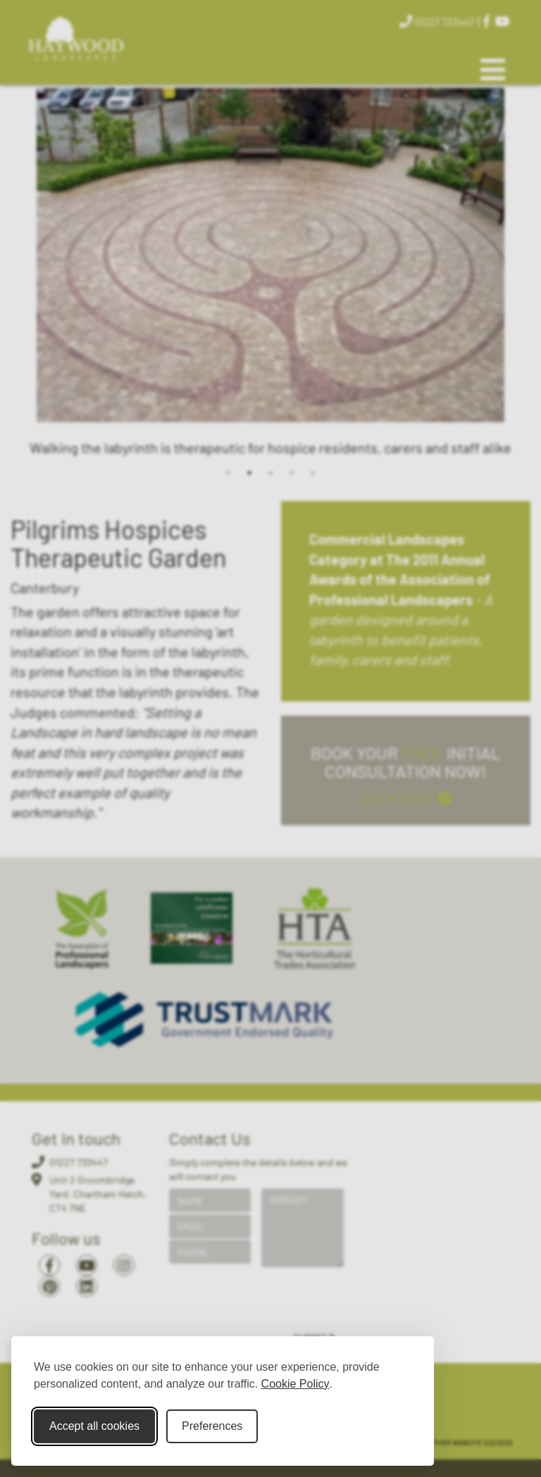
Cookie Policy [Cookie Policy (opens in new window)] (295, 1384)
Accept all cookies (94, 1426)
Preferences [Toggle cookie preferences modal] (212, 1426)
